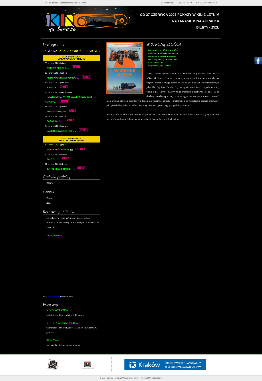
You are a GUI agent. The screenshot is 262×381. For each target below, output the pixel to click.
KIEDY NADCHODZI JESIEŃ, (61, 78)
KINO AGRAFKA (184, 3)
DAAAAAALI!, (54, 121)
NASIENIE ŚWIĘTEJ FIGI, (60, 131)
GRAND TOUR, (55, 111)
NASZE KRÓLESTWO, (58, 149)
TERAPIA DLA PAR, (57, 68)
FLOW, (50, 87)
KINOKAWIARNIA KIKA (206, 3)
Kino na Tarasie (54, 296)
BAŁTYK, (52, 159)
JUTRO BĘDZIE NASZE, (59, 169)
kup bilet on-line (54, 235)
